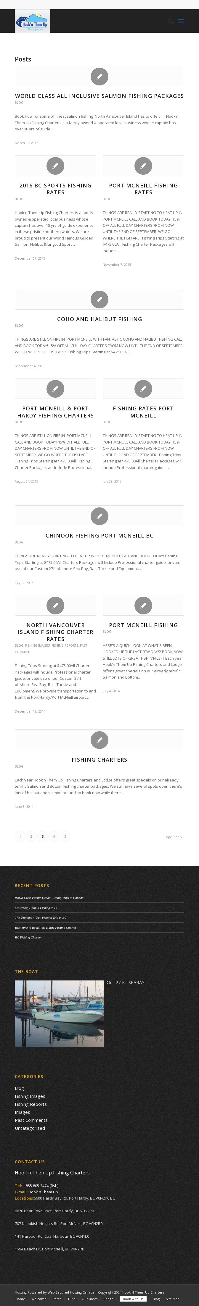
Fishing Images (37, 645)
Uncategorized (30, 1128)
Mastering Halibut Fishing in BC (36, 907)
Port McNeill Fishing (143, 625)
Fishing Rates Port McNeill (143, 412)
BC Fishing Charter (28, 937)
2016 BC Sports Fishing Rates (56, 189)
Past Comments (31, 1120)
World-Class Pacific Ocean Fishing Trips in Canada (49, 897)
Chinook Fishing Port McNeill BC (100, 535)
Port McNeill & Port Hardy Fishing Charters (55, 412)
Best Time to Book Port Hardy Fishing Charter (45, 927)
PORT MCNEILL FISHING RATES (143, 189)
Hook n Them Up (43, 1192)
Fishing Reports (65, 645)
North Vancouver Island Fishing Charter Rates (55, 632)
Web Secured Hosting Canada (71, 1292)
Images (22, 1112)
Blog (19, 103)
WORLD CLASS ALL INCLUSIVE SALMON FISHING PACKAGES (99, 95)
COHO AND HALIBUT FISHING (99, 319)
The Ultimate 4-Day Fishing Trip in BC (40, 917)
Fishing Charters (99, 759)
